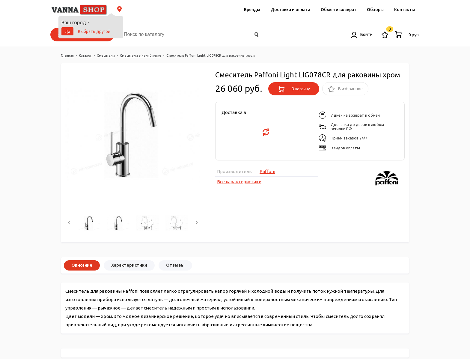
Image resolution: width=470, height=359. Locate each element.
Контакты (404, 9)
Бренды (252, 9)
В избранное (345, 89)
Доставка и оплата (290, 9)
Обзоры (375, 9)
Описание (81, 265)
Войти (362, 34)
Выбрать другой (94, 31)
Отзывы (175, 265)
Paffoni (267, 171)
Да (67, 31)
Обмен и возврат (338, 9)
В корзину (294, 89)
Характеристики (129, 265)
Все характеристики (239, 181)
